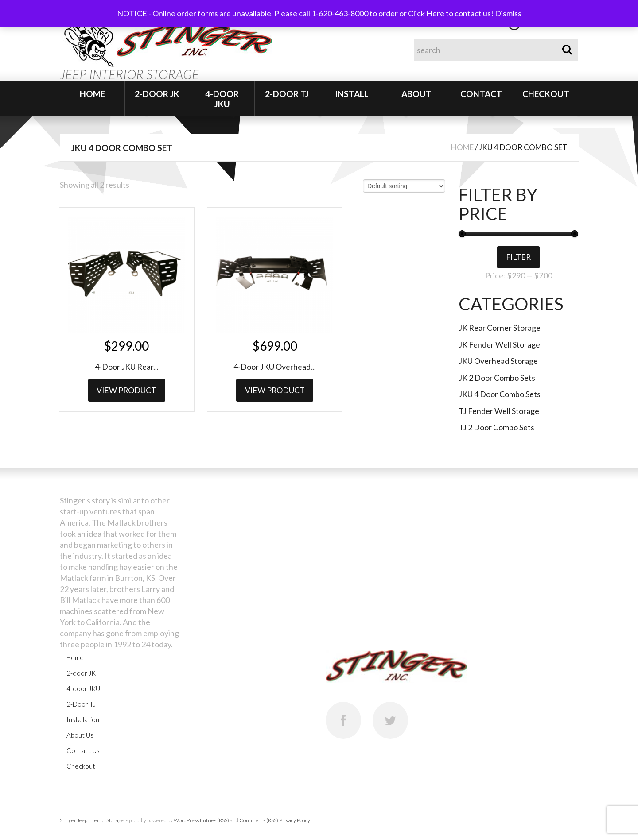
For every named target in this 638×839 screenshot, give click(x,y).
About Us (79, 736)
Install (352, 94)
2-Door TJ (287, 94)
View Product (119, 375)
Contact (481, 94)
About (416, 94)
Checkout (545, 94)
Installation (82, 720)
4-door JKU (222, 99)
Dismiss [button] (508, 13)
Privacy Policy (294, 821)
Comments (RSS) (258, 821)
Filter (518, 258)
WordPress (186, 821)
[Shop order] (404, 186)
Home (92, 94)
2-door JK (157, 94)
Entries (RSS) (214, 821)
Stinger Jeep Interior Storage (92, 821)
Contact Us (83, 751)
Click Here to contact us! (451, 13)
